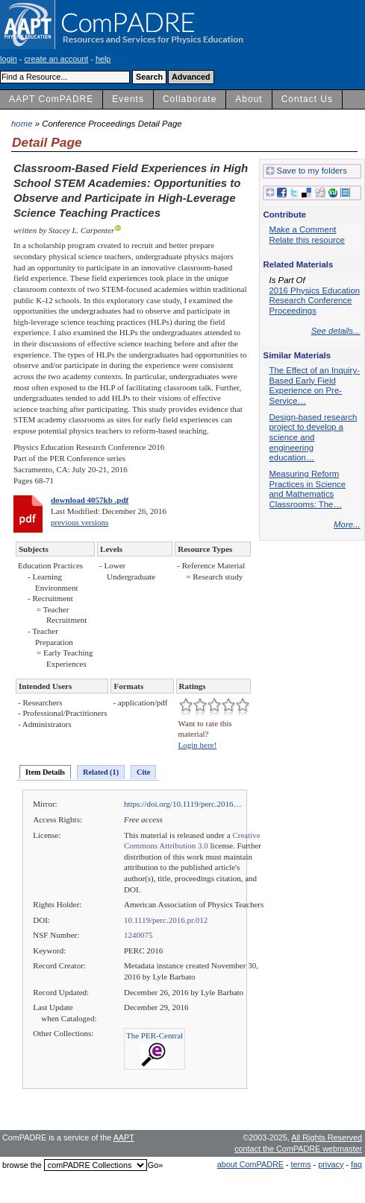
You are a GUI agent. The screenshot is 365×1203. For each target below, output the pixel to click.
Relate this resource (307, 239)
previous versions (79, 522)
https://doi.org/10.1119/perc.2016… (183, 803)
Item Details (45, 772)
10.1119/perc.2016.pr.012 (166, 919)
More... (347, 524)
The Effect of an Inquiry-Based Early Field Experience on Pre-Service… (314, 385)
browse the (22, 1165)
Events (128, 99)
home (22, 123)
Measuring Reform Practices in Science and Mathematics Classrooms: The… (307, 489)
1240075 (138, 934)
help (103, 58)
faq (356, 1164)
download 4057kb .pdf (89, 499)
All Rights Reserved (326, 1137)
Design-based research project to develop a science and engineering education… (313, 438)
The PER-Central (154, 1035)
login (8, 58)
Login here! (197, 744)
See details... (336, 330)
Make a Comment (303, 229)
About (248, 99)
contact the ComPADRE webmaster (298, 1148)
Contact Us (307, 99)
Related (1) (101, 772)
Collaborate (189, 99)
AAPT (123, 1137)
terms (301, 1164)
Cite (143, 772)
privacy (330, 1164)
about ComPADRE (250, 1164)
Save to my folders (306, 171)
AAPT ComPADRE (51, 99)
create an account (56, 58)
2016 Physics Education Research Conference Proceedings (315, 300)
